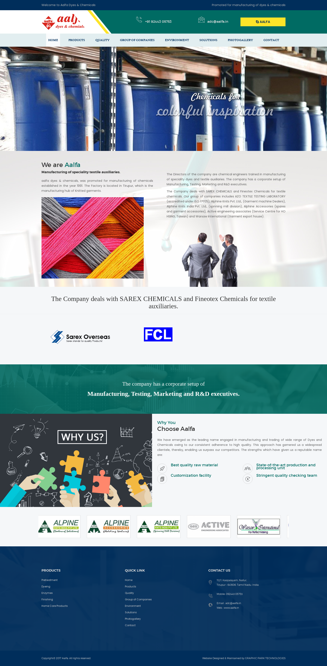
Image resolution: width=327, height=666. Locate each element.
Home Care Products (55, 606)
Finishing (47, 599)
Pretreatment (50, 580)
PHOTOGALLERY (240, 40)
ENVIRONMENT (177, 40)
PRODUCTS (76, 40)
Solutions (131, 612)
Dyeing (46, 586)
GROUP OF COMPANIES (137, 40)
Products (130, 586)
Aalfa (263, 21)
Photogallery (133, 619)
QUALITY (102, 40)
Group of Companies (138, 599)
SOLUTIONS (208, 40)
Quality (129, 593)
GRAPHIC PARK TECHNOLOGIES (265, 658)
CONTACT (271, 40)
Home (128, 580)
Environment (133, 606)
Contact (130, 625)
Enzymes (47, 593)
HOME (53, 40)
